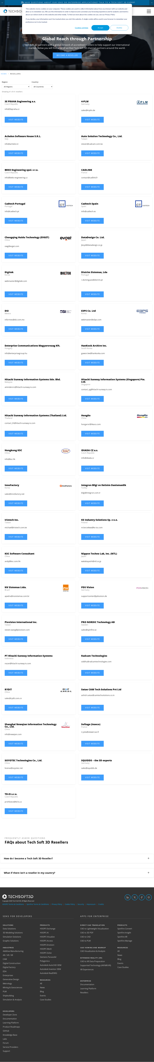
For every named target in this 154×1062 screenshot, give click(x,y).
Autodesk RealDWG (48, 973)
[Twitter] (135, 898)
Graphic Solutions (11, 941)
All (41, 983)
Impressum (91, 904)
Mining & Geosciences (12, 987)
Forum (6, 1043)
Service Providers (10, 1047)
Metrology (7, 983)
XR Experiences (87, 969)
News (42, 987)
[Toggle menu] (149, 11)
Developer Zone (10, 1015)
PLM (5, 991)
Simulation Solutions (12, 937)
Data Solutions (9, 929)
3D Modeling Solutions (13, 933)
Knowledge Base (10, 1035)
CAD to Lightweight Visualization (94, 929)
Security (81, 904)
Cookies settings (81, 28)
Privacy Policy (57, 904)
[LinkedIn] (128, 898)
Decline (119, 28)
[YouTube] (149, 898)
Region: (5, 82)
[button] (67, 55)
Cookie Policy (70, 904)
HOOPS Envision (47, 945)
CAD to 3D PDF (86, 933)
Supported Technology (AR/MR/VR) (95, 965)
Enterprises (8, 975)
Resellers (84, 992)
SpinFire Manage (124, 941)
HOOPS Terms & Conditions (13, 904)
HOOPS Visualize (47, 937)
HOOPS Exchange (47, 929)
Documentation (10, 1019)
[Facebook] (142, 898)
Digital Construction (12, 963)
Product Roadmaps (11, 1027)
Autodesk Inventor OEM (50, 969)
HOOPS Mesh (46, 949)
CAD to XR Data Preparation (92, 961)
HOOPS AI (44, 933)
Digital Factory (9, 967)
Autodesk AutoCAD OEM (50, 965)
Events (43, 996)
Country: (35, 82)
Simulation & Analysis (12, 1000)
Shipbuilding (8, 996)
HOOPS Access (46, 941)
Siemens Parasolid (48, 957)
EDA (4, 971)
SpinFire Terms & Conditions (38, 904)
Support (6, 1051)
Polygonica (45, 961)
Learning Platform (11, 1023)
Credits (101, 904)
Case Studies (45, 1000)
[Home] (16, 12)
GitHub (6, 1031)
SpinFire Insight (124, 933)
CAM (5, 959)
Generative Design (11, 979)
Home (4, 74)
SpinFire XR (122, 937)
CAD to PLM (85, 941)
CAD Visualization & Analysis (92, 951)
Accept (100, 28)
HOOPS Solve (46, 953)
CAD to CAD (85, 937)
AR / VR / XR (8, 955)
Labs (5, 1039)
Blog (42, 991)
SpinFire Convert (124, 929)
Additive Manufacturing (13, 951)
